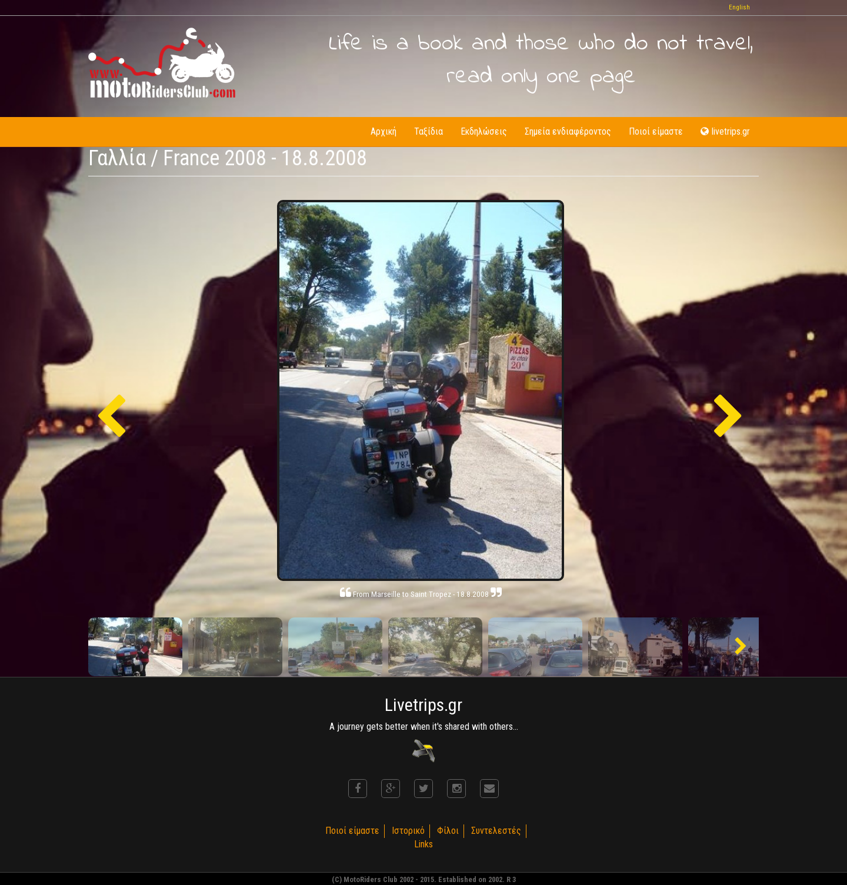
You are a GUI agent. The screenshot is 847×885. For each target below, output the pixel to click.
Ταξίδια (428, 131)
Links (423, 844)
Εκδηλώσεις (484, 131)
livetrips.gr (725, 131)
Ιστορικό (408, 830)
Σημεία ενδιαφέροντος (568, 131)
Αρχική (383, 131)
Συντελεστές (496, 830)
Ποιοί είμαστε (656, 131)
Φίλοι (448, 830)
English (739, 7)
